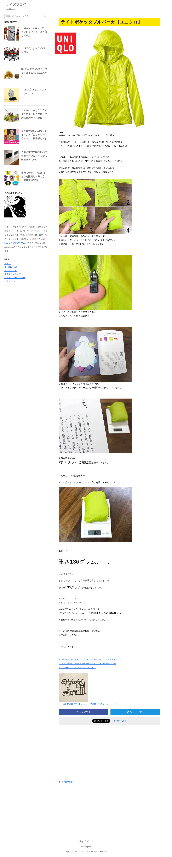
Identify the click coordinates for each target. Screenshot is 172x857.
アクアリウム (19, 243)
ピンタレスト (10, 270)
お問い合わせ (10, 281)
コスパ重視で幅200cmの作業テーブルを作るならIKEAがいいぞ (34, 156)
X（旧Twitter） (11, 267)
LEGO (7, 243)
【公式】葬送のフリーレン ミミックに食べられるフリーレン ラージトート (93, 704)
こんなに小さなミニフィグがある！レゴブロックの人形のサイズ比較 (34, 114)
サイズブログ (16, 4)
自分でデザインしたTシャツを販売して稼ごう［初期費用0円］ (33, 176)
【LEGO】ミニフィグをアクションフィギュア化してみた (34, 32)
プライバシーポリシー (14, 277)
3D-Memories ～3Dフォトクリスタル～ (77, 668)
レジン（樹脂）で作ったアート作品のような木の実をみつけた (87, 663)
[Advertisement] (83, 751)
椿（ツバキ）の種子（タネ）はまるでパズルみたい (34, 73)
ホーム (7, 263)
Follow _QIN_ (120, 720)
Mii (42, 235)
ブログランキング (12, 274)
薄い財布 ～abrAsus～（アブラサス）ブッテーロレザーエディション (90, 659)
